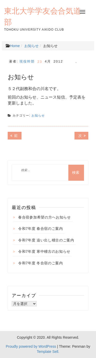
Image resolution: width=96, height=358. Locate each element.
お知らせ (31, 46)
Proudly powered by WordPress (31, 346)
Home (15, 46)
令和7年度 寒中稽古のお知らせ (44, 251)
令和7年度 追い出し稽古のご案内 (46, 240)
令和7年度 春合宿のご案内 (40, 228)
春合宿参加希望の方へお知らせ (44, 217)
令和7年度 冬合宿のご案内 (40, 263)
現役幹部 (27, 61)
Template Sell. (48, 352)
